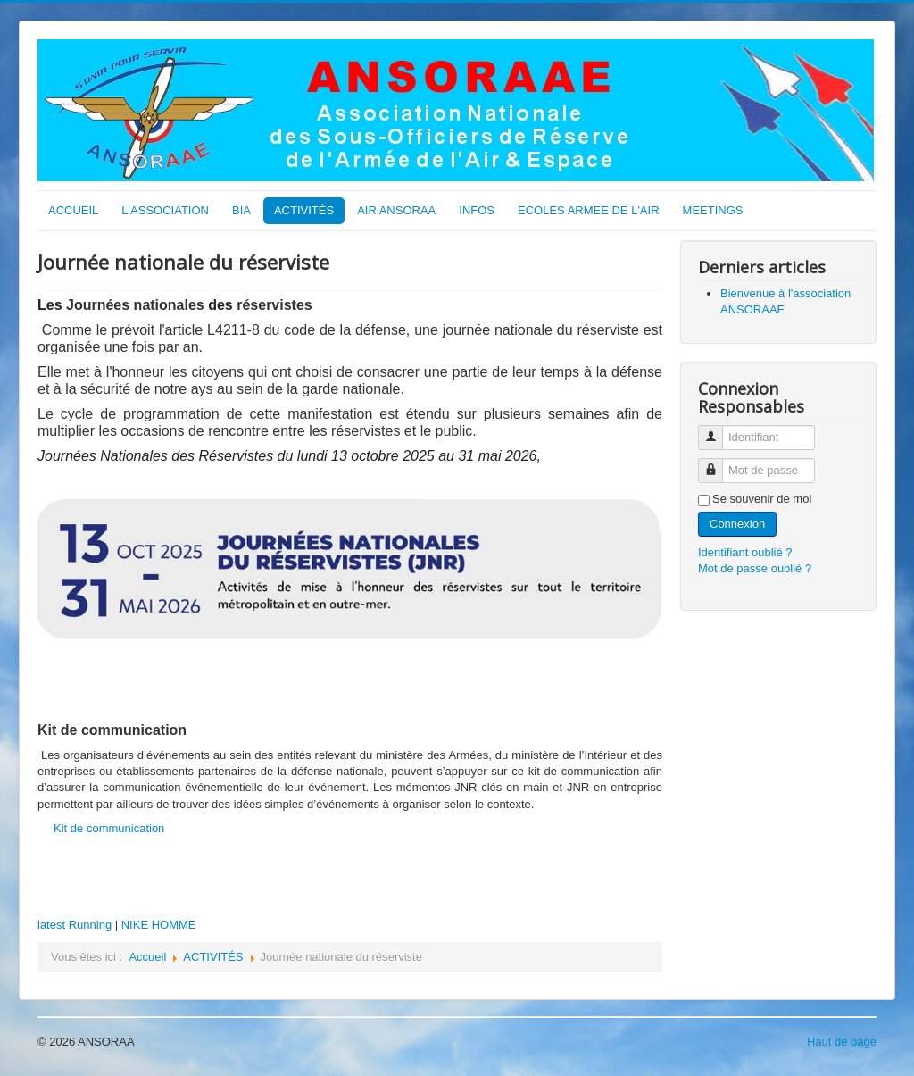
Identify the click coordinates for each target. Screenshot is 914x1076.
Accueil (147, 956)
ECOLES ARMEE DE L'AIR (589, 210)
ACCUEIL (73, 210)
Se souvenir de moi (761, 498)
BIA (241, 210)
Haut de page (842, 1041)
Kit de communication (109, 828)
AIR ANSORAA (396, 210)
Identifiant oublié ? (745, 552)
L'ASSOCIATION (165, 210)
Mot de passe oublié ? (754, 568)
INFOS (476, 210)
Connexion (737, 523)
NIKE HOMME (158, 924)
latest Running (74, 924)
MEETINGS (713, 210)
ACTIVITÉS (304, 210)
